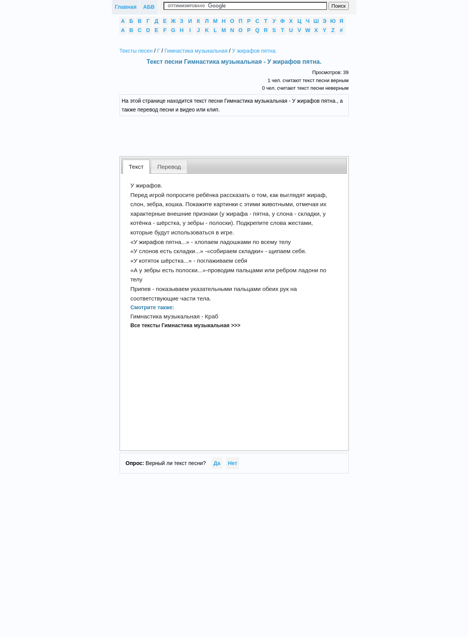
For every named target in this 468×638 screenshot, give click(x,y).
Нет (233, 463)
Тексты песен (136, 51)
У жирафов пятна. (254, 51)
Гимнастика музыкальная (196, 51)
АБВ (148, 7)
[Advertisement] (240, 135)
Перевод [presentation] (169, 166)
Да (217, 463)
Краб (211, 316)
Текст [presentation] (136, 166)
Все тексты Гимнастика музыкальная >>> (185, 325)
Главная (126, 7)
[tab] (136, 167)
